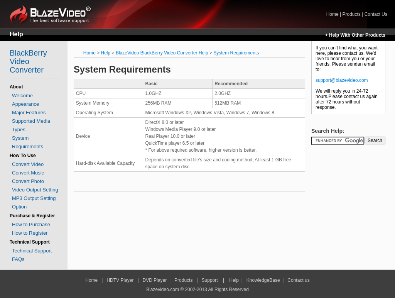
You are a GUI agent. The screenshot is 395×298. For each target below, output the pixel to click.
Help (16, 34)
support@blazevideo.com (342, 80)
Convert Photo (28, 181)
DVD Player (155, 280)
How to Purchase (31, 224)
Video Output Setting (35, 190)
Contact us (298, 280)
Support (210, 280)
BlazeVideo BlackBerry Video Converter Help (162, 53)
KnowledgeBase (263, 280)
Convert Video (28, 164)
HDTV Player (119, 280)
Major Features (29, 112)
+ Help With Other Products (355, 35)
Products (351, 14)
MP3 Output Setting (34, 198)
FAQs (18, 259)
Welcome (22, 95)
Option (19, 207)
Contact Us (376, 14)
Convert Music (28, 173)
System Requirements (236, 53)
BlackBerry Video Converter (28, 61)
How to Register (29, 233)
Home (53, 14)
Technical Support (32, 251)
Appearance (25, 104)
